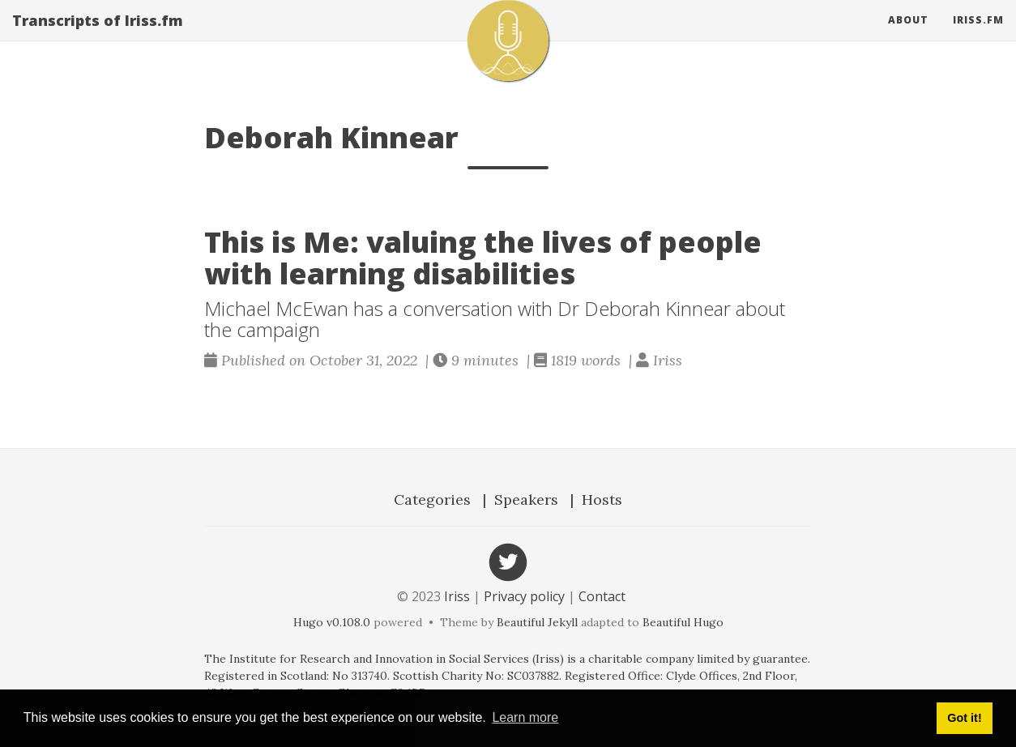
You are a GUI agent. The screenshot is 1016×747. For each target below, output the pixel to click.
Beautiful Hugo (683, 622)
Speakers (526, 499)
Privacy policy (524, 596)
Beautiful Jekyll (537, 622)
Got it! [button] (964, 717)
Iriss (457, 596)
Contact (601, 596)
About (908, 36)
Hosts (602, 499)
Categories (432, 499)
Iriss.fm (978, 36)
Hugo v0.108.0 (331, 622)
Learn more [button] (525, 717)
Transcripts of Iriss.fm (97, 36)
